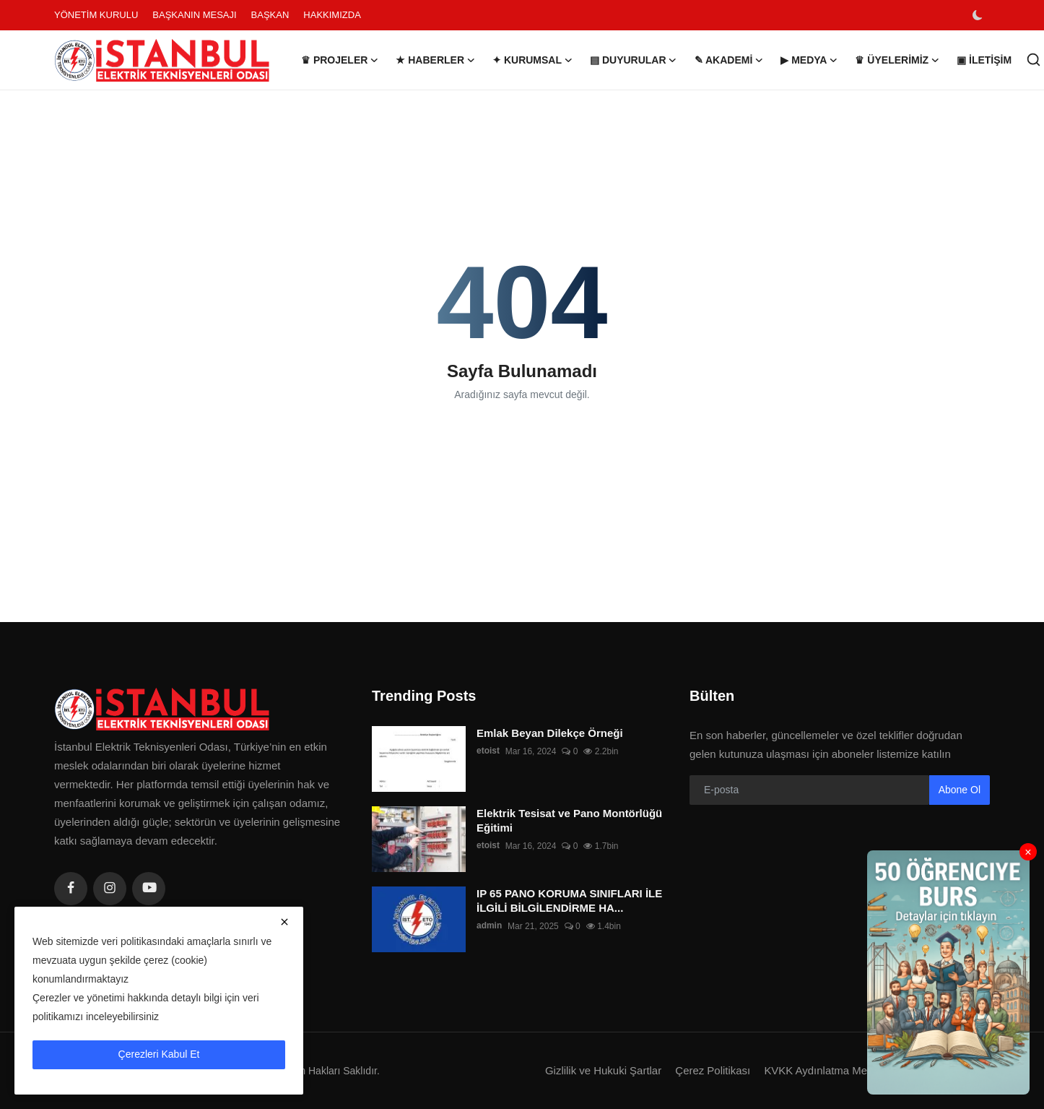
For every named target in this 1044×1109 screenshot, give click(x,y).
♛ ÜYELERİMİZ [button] (897, 60)
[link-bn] (948, 972)
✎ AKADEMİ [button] (729, 60)
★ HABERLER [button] (435, 60)
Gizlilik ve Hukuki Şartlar (602, 1070)
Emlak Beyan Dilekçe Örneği (550, 733)
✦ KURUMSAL (532, 60)
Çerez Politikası (711, 1070)
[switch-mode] (979, 15)
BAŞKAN (270, 14)
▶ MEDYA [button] (809, 60)
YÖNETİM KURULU (96, 14)
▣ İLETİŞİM (984, 60)
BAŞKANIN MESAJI (194, 14)
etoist (488, 751)
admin (489, 926)
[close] (284, 922)
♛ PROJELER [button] (339, 60)
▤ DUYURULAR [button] (633, 60)
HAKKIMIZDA (331, 14)
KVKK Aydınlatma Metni (821, 1070)
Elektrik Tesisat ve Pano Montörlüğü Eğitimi (569, 820)
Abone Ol (959, 789)
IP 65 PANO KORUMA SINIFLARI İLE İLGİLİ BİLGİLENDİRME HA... (569, 900)
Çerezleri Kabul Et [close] (159, 1054)
